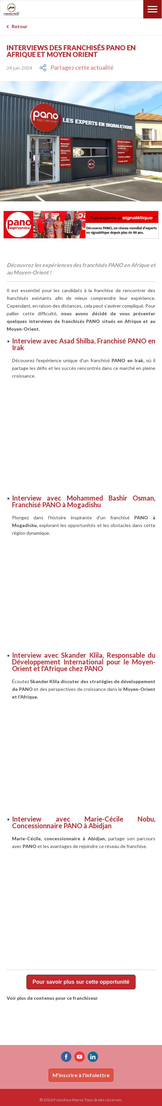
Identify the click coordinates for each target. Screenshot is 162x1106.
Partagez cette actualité (82, 67)
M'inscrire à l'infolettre (81, 1075)
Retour (19, 26)
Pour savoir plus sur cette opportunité (81, 982)
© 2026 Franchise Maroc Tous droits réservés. (81, 1099)
